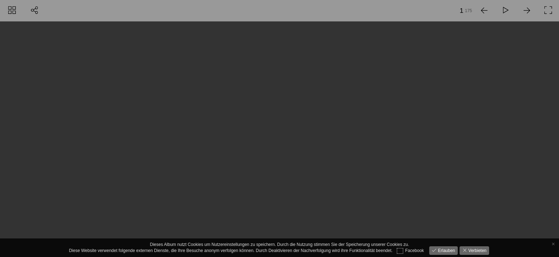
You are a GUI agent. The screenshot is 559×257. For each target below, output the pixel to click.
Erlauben (446, 250)
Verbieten (477, 250)
